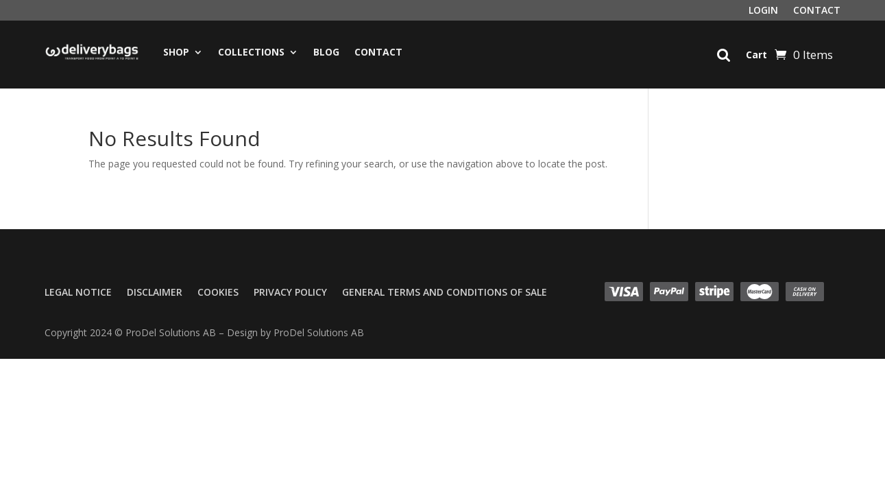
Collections (251, 51)
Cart (756, 54)
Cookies (218, 292)
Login (763, 10)
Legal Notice (78, 292)
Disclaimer (154, 292)
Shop (176, 51)
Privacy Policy (290, 292)
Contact (816, 10)
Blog (326, 51)
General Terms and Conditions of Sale (444, 292)
